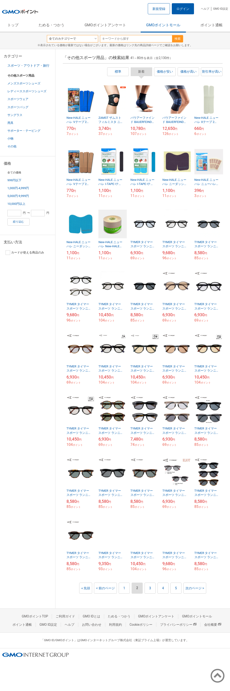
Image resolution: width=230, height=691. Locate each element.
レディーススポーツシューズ (26, 91)
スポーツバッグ (17, 107)
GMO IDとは (91, 616)
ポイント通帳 (211, 25)
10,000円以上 (16, 204)
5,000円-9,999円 (18, 196)
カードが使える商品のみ (25, 252)
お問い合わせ (91, 624)
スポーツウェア (17, 99)
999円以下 (14, 180)
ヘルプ (205, 8)
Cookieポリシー (141, 624)
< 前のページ (105, 588)
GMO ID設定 (220, 8)
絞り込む (18, 221)
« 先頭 (85, 588)
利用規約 (115, 624)
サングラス (14, 115)
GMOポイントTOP (35, 616)
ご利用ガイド (65, 616)
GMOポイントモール (163, 25)
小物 (10, 138)
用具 (10, 123)
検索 (178, 38)
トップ (12, 25)
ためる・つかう (51, 25)
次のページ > (194, 588)
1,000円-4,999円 (18, 188)
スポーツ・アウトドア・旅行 (28, 65)
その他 (11, 146)
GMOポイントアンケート (105, 25)
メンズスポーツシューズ (23, 83)
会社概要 (212, 624)
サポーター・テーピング (23, 130)
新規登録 (158, 9)
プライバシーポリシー (178, 624)
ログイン (182, 9)
